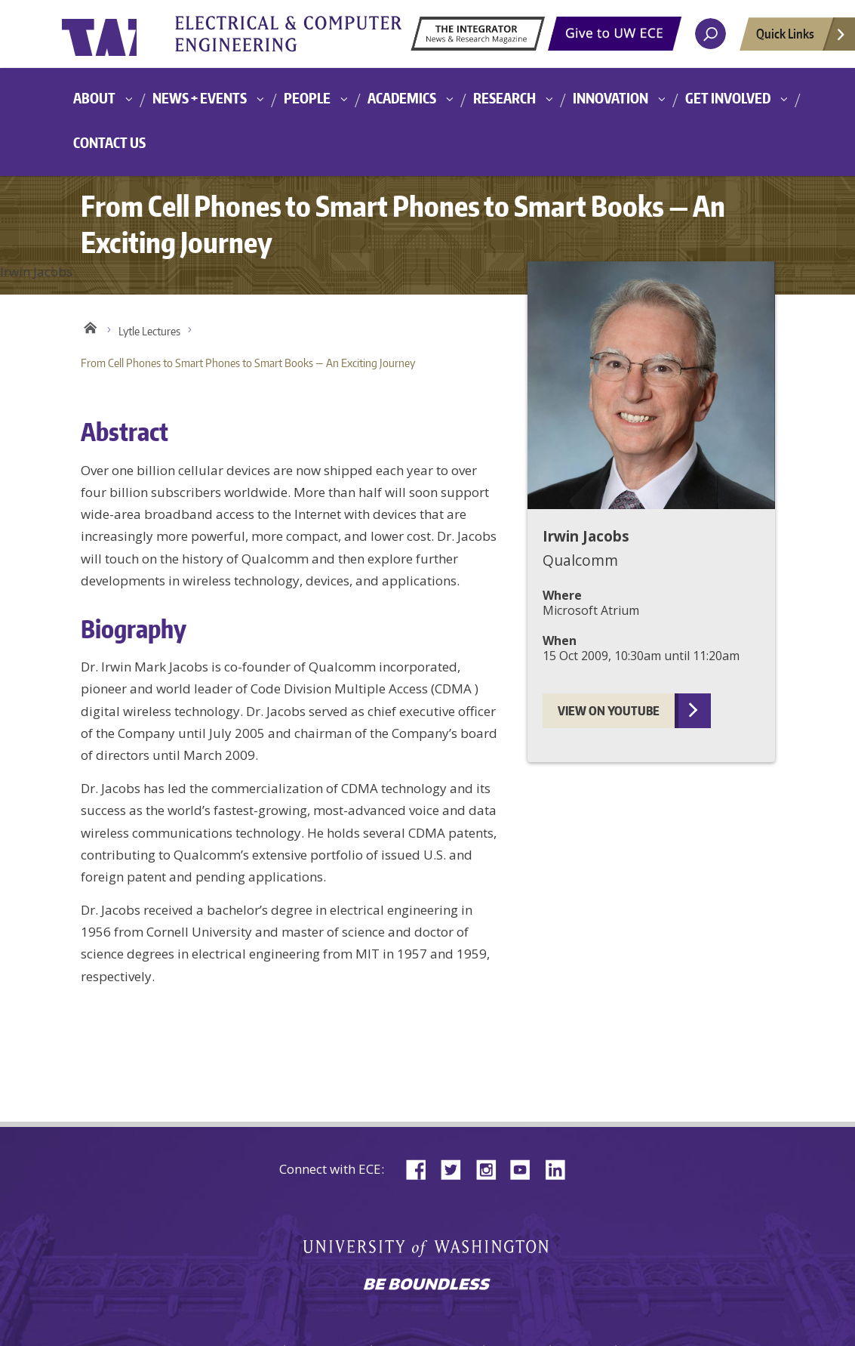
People (307, 98)
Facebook (422, 1168)
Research (504, 98)
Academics (402, 98)
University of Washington (123, 34)
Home (90, 328)
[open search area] (710, 34)
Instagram (491, 1168)
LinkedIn (561, 1168)
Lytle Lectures (149, 331)
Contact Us (109, 142)
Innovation (610, 98)
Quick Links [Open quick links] (801, 38)
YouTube (526, 1168)
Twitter (456, 1168)
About (94, 98)
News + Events (199, 98)
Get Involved (727, 98)
